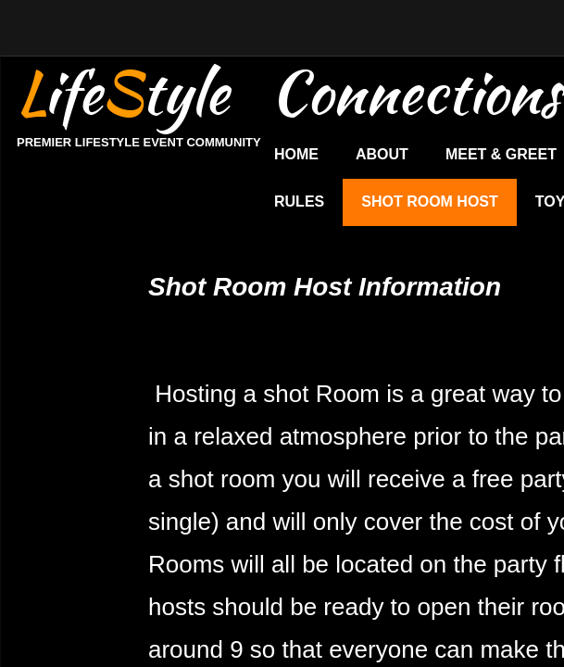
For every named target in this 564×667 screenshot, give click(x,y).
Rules (299, 201)
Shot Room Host (429, 201)
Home (296, 154)
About (382, 154)
